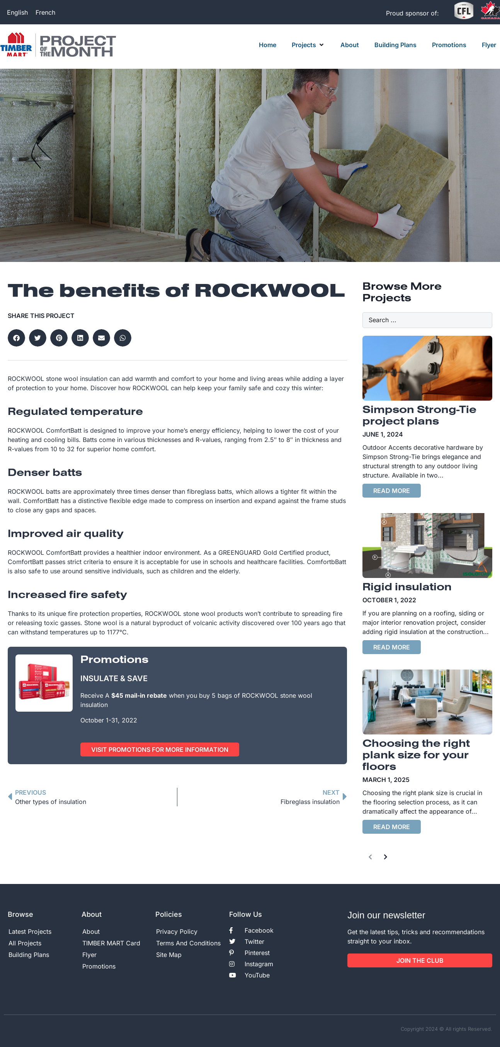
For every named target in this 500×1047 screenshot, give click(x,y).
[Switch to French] (45, 12)
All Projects (25, 943)
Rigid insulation (407, 587)
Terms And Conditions (188, 943)
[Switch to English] (17, 12)
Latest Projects (30, 931)
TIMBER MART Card (111, 943)
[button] (308, 44)
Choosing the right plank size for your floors (416, 755)
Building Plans (29, 955)
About (91, 931)
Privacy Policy (176, 931)
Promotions (99, 966)
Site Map (169, 955)
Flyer (89, 955)
